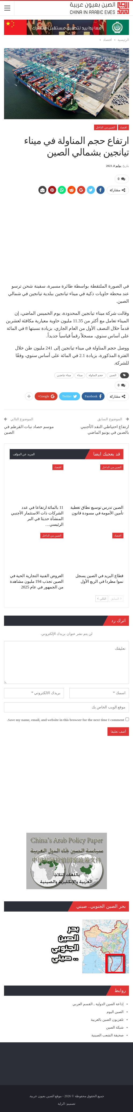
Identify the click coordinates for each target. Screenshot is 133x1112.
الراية (61, 1104)
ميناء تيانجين (64, 375)
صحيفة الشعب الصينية (107, 1035)
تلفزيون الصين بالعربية (107, 1020)
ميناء (79, 375)
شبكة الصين (115, 1027)
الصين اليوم (115, 1012)
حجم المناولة (96, 375)
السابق (116, 598)
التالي (101, 598)
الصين (113, 375)
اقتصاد (123, 127)
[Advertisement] (66, 236)
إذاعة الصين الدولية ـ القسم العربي (98, 1004)
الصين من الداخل (105, 127)
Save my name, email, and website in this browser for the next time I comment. (65, 720)
